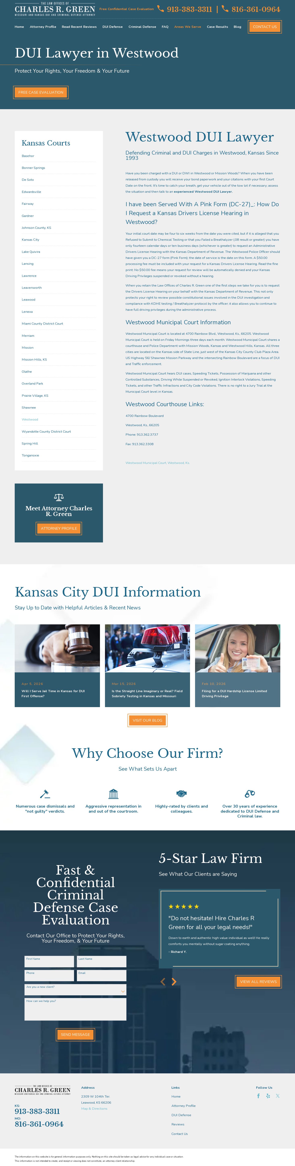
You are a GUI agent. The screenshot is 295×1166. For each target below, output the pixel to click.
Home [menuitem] (19, 26)
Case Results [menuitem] (217, 26)
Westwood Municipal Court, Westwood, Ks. (158, 463)
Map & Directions (94, 1108)
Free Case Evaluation (40, 92)
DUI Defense (181, 1115)
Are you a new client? (38, 987)
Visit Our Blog (147, 720)
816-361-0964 (251, 9)
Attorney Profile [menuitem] (43, 26)
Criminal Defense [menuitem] (142, 26)
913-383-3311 (184, 9)
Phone (28, 973)
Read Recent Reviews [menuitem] (79, 26)
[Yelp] (268, 1096)
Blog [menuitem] (237, 26)
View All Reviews (256, 981)
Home (176, 1096)
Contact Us (265, 26)
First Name (31, 959)
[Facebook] (258, 1096)
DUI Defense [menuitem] (113, 26)
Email (80, 973)
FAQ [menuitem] (165, 26)
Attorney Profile (59, 528)
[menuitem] (59, 156)
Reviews (177, 1124)
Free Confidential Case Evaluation (127, 9)
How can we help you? (39, 1001)
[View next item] (172, 982)
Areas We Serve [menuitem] (187, 26)
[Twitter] (277, 1096)
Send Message (73, 1034)
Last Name (83, 959)
